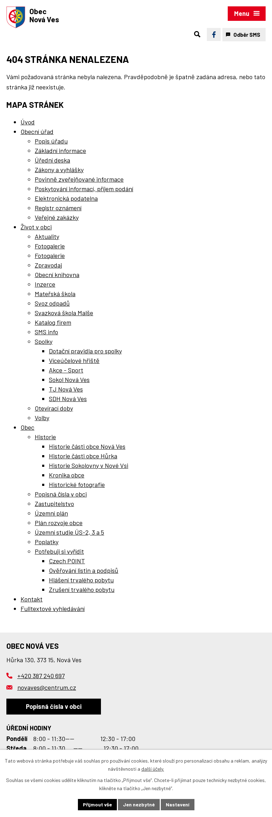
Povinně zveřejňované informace (79, 179)
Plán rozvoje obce (59, 523)
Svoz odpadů (52, 303)
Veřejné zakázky (57, 217)
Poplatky (46, 542)
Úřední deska (52, 160)
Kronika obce (66, 475)
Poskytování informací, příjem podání (84, 189)
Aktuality (47, 236)
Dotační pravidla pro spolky (85, 351)
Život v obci (36, 227)
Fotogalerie (50, 246)
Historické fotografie (77, 484)
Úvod (28, 122)
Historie (45, 437)
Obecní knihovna (57, 274)
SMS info (46, 332)
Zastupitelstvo (54, 503)
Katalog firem (53, 322)
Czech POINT (67, 561)
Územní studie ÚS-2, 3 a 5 (69, 532)
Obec (27, 427)
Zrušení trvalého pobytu (81, 589)
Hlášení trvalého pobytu (81, 580)
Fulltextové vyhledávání (53, 608)
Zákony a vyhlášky (59, 170)
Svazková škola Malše (64, 313)
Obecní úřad (37, 131)
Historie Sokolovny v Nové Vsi (88, 465)
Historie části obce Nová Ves (87, 446)
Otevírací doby (54, 408)
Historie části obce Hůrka (83, 456)
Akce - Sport (66, 370)
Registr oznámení (58, 208)
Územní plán (51, 513)
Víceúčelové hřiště (74, 360)
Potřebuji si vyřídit (59, 551)
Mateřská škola (55, 294)
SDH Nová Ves (68, 398)
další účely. (152, 769)
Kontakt (31, 599)
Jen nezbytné (139, 804)
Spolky (43, 341)
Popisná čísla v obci (61, 494)
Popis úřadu (51, 141)
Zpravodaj (48, 265)
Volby (42, 418)
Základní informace (60, 150)
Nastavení (177, 804)
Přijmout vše (97, 804)
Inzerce (45, 284)
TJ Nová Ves (66, 389)
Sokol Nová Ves (69, 379)
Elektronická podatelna (66, 198)
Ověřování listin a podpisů (83, 570)
